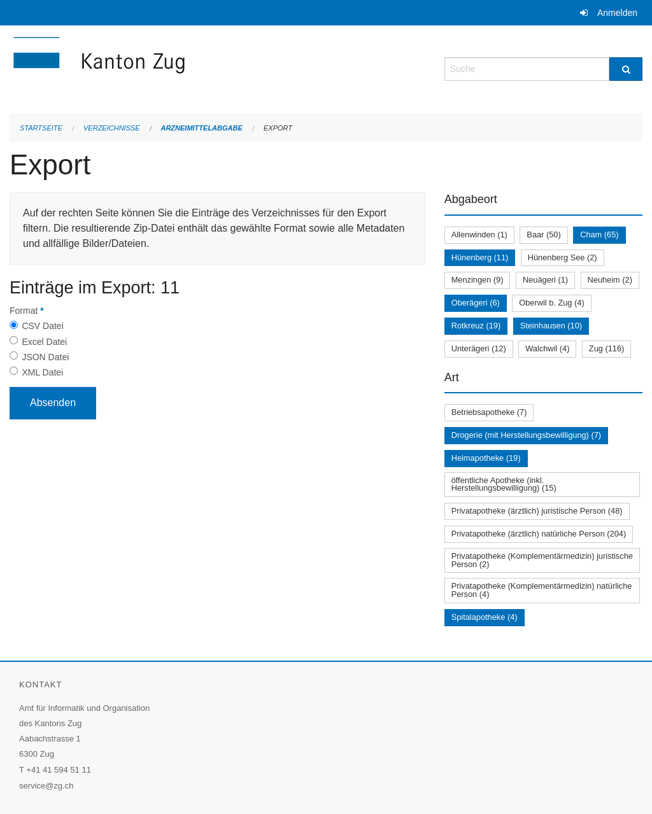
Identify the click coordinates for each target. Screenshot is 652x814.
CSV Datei (42, 326)
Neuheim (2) (610, 279)
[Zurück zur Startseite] (175, 67)
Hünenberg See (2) (562, 257)
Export (278, 128)
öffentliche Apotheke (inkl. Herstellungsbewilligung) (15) (503, 484)
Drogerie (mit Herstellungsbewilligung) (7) (526, 435)
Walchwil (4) (547, 348)
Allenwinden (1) (479, 234)
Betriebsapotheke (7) (489, 412)
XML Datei (42, 372)
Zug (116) (606, 348)
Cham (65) (599, 234)
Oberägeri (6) (475, 302)
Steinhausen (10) (551, 325)
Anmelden (617, 13)
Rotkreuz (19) (476, 325)
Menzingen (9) (477, 279)
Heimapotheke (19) (486, 458)
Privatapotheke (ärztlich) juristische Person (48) (537, 511)
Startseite (41, 128)
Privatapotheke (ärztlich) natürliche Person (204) (539, 533)
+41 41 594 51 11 (58, 770)
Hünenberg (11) (480, 257)
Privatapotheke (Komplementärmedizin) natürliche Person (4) (541, 590)
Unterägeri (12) (478, 348)
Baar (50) (543, 234)
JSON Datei (45, 357)
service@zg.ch (46, 785)
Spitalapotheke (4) (484, 617)
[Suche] (625, 69)
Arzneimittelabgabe (201, 128)
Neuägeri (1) (545, 279)
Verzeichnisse (111, 128)
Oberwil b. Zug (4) (551, 302)
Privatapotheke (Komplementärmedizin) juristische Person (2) (542, 560)
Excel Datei (44, 342)
